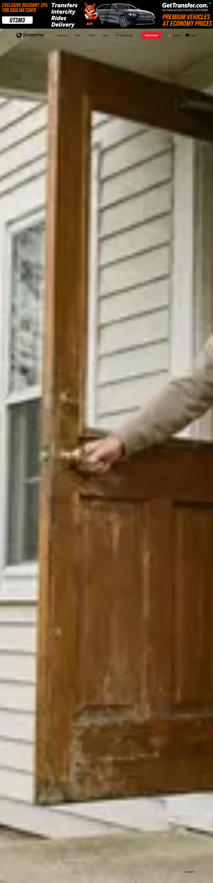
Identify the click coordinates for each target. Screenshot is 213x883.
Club (105, 34)
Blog (77, 34)
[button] (210, 3)
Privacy (143, 844)
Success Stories (69, 857)
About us (112, 844)
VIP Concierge (124, 34)
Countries (112, 853)
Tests (91, 34)
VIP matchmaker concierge (75, 848)
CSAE (142, 853)
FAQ (109, 848)
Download (151, 34)
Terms (142, 848)
